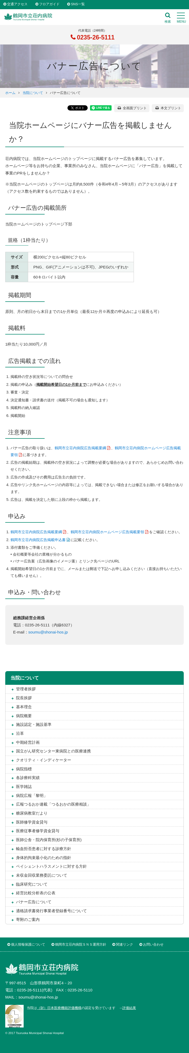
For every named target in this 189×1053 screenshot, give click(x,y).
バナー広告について (33, 902)
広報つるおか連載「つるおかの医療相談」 (53, 804)
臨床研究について (32, 884)
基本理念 (24, 707)
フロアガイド (49, 4)
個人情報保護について (28, 944)
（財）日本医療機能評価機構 (59, 1008)
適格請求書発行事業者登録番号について (51, 911)
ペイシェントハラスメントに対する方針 (51, 866)
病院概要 (24, 715)
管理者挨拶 (26, 689)
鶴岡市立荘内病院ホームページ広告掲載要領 (107, 532)
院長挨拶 (24, 698)
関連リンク (124, 944)
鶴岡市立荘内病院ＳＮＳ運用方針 (80, 944)
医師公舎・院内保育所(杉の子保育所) (49, 839)
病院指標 (24, 769)
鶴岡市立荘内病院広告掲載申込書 (38, 540)
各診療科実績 (28, 777)
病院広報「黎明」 (32, 795)
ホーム (10, 93)
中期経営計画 (28, 742)
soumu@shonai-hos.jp (48, 632)
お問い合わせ (153, 944)
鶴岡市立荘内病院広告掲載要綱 (80, 448)
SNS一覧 (78, 4)
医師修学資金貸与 (32, 822)
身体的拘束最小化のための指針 (43, 857)
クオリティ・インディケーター (43, 760)
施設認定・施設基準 (33, 724)
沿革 (20, 733)
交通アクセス (17, 4)
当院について (33, 93)
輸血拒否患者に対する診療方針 (43, 848)
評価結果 (129, 1008)
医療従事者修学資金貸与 (37, 831)
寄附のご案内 (28, 919)
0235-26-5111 (95, 37)
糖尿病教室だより (32, 813)
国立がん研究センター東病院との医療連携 (53, 751)
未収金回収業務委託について (41, 875)
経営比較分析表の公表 (35, 893)
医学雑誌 (24, 786)
